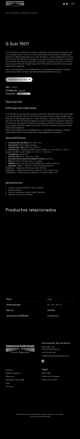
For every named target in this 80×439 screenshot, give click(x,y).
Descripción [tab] (14, 102)
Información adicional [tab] (21, 108)
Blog (7, 397)
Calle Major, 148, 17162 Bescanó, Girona (50, 361)
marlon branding (44, 430)
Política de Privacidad (50, 390)
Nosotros (9, 383)
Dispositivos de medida (15, 393)
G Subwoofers (23, 94)
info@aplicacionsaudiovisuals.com (55, 369)
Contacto (9, 400)
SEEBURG (51, 324)
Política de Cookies (49, 393)
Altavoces (21, 91)
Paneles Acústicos (13, 387)
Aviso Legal (46, 387)
